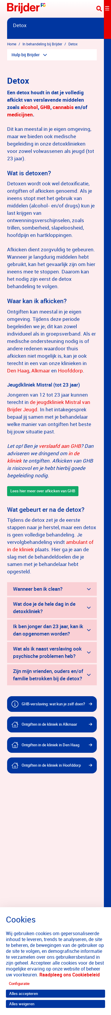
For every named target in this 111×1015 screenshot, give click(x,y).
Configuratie (19, 983)
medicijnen (20, 114)
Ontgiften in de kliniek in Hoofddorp (51, 765)
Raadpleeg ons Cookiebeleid (69, 974)
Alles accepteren (23, 993)
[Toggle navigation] (103, 9)
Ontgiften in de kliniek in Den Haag (50, 744)
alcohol (29, 107)
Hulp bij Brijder (26, 54)
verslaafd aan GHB (60, 446)
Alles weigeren (21, 1003)
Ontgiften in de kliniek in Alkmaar (49, 724)
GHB (45, 107)
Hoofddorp (70, 370)
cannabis (64, 107)
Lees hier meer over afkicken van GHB (42, 491)
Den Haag (18, 370)
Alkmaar (40, 370)
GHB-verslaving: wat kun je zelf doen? (53, 704)
